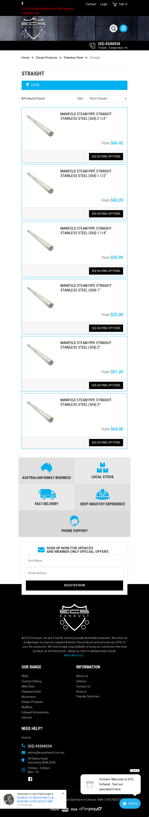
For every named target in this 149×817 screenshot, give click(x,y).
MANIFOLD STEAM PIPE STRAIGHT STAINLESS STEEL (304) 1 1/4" (86, 230)
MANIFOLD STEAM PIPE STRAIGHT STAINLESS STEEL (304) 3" (86, 402)
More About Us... (74, 655)
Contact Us (83, 686)
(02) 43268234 (109, 43)
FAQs (25, 676)
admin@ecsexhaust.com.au (46, 752)
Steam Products (32, 702)
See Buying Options (106, 156)
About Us (82, 676)
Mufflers (27, 707)
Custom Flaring (31, 681)
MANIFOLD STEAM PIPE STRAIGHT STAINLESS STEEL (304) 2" (86, 345)
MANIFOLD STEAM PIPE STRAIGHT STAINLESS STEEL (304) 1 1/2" (86, 173)
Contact (91, 4)
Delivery (81, 681)
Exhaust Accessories (35, 712)
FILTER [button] (32, 85)
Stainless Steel (31, 691)
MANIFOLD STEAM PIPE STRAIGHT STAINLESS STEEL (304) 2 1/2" (86, 116)
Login (103, 4)
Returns (81, 691)
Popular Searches (87, 696)
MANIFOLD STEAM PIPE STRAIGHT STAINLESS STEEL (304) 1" (86, 287)
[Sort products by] (106, 98)
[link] (24, 4)
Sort (80, 98)
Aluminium (29, 696)
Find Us (26, 737)
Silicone (27, 717)
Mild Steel (28, 686)
